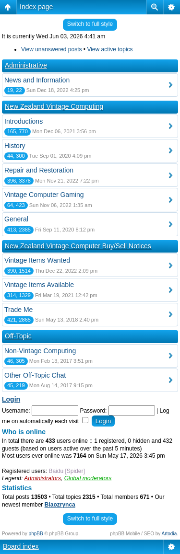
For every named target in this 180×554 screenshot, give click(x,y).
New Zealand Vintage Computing (54, 106)
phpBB (36, 533)
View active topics (109, 49)
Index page (36, 7)
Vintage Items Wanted (37, 260)
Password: (93, 410)
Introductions (23, 121)
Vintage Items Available (39, 285)
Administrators (42, 478)
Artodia (169, 533)
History (14, 146)
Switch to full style (90, 24)
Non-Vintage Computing (40, 351)
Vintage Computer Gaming (44, 194)
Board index (21, 546)
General (16, 219)
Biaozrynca (60, 504)
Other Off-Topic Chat (35, 375)
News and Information (37, 80)
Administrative (26, 65)
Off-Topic (18, 336)
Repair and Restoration (38, 170)
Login (11, 399)
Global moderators (88, 478)
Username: (16, 410)
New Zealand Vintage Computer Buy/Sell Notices (78, 246)
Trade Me (18, 309)
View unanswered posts (51, 49)
